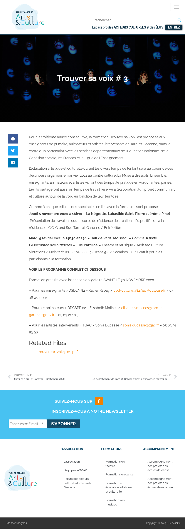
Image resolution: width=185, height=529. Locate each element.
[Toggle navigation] (176, 7)
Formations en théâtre (115, 464)
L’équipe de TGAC (75, 470)
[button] (13, 139)
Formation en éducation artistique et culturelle (119, 487)
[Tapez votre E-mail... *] (28, 424)
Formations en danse (119, 474)
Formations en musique (115, 502)
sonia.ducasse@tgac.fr (141, 325)
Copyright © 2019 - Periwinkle (163, 523)
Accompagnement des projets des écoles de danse (160, 466)
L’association (72, 461)
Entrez (174, 27)
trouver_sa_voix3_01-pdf (58, 352)
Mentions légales (17, 523)
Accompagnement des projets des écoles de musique (160, 483)
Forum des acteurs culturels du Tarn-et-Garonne (77, 483)
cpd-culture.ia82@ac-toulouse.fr (140, 290)
